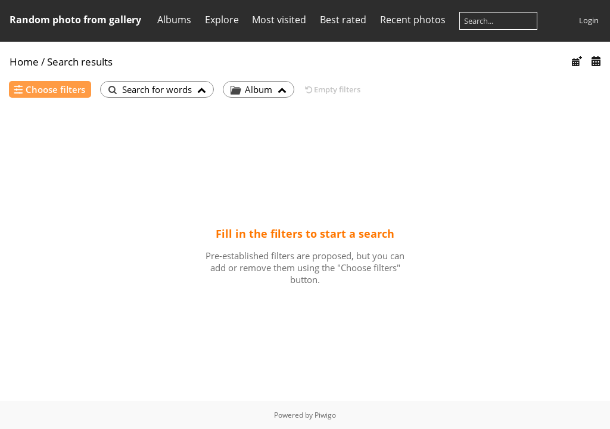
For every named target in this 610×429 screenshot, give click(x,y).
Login (589, 20)
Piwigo (325, 415)
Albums (174, 19)
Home (24, 62)
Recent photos (413, 19)
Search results (80, 62)
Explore (222, 19)
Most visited (279, 19)
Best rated (343, 19)
